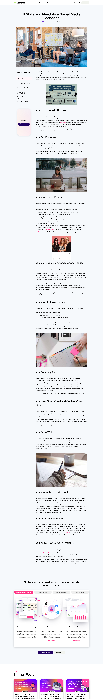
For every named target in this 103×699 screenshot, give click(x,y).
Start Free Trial (76, 2)
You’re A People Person (22, 80)
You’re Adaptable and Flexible (23, 98)
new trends (63, 122)
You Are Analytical (21, 89)
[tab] (23, 592)
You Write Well (20, 96)
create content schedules (44, 552)
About (48, 2)
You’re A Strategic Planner (23, 87)
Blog (60, 2)
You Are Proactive (19, 78)
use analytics (76, 383)
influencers (68, 532)
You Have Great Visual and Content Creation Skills (23, 93)
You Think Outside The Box (23, 75)
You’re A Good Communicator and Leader (23, 84)
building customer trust (48, 229)
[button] (35, 2)
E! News (40, 232)
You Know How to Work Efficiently (22, 104)
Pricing (55, 2)
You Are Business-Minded (22, 101)
